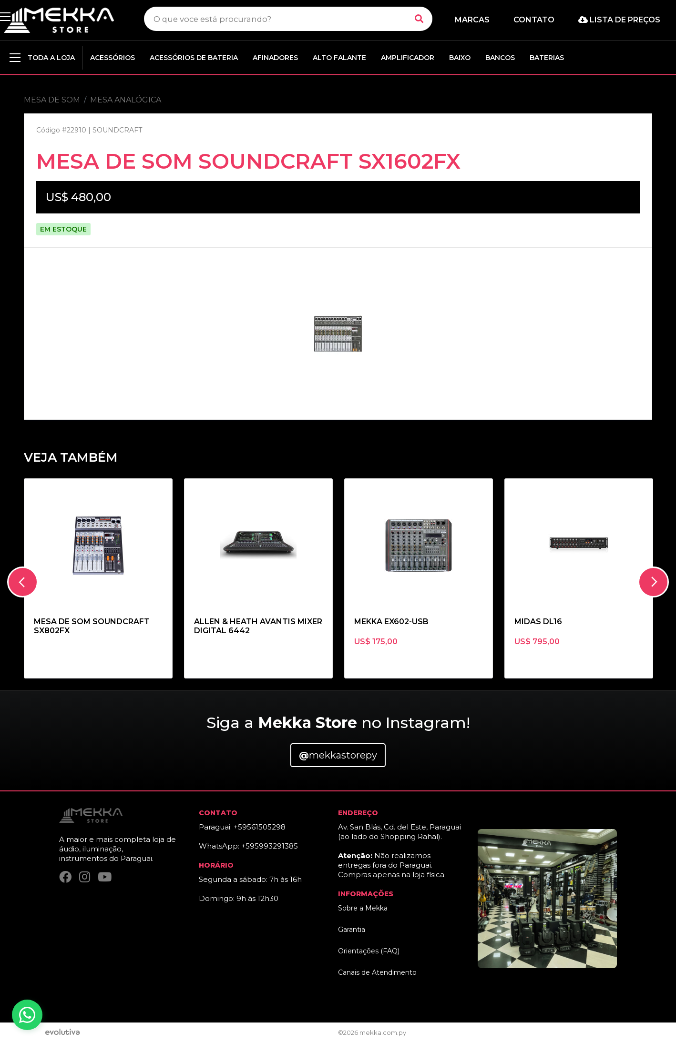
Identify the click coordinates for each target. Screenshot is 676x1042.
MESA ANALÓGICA (125, 99)
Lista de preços (619, 19)
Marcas (472, 19)
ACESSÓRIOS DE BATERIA (194, 57)
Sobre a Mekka (363, 908)
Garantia (351, 929)
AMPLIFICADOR (407, 57)
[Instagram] (84, 878)
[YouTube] (105, 878)
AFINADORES (275, 57)
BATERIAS (547, 57)
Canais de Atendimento (377, 972)
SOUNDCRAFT (117, 130)
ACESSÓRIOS (112, 57)
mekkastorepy (338, 755)
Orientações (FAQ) (368, 951)
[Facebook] (65, 878)
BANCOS (500, 57)
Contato (533, 19)
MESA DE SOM (52, 99)
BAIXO (460, 57)
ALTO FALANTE (339, 57)
